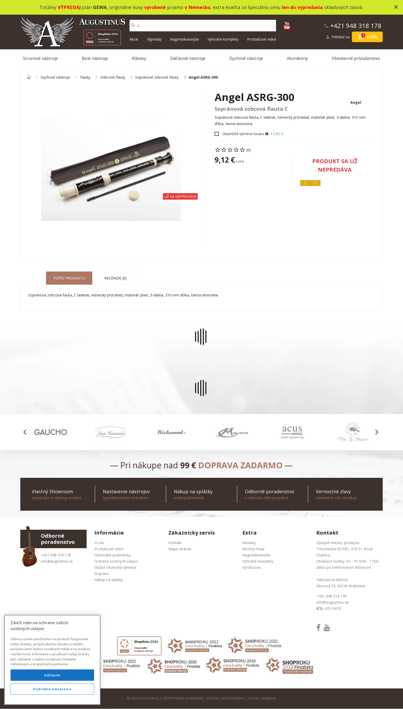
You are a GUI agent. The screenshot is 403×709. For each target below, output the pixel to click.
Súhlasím (52, 675)
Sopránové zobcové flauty (157, 77)
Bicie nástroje (95, 58)
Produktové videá (261, 39)
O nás (99, 542)
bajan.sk (269, 698)
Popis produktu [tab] (69, 278)
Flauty (85, 77)
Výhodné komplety (223, 39)
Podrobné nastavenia (52, 689)
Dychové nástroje (246, 58)
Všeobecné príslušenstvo (356, 58)
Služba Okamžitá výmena (115, 567)
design (212, 698)
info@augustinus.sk (57, 561)
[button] (26, 432)
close (396, 7)
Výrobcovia (251, 567)
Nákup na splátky (108, 579)
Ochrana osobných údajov (116, 561)
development (233, 698)
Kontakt (174, 542)
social (253, 698)
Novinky (249, 542)
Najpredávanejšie (184, 39)
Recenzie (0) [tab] (115, 278)
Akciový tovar (253, 549)
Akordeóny (297, 58)
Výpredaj (154, 39)
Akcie (134, 39)
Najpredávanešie (256, 555)
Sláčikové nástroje (187, 58)
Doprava (101, 573)
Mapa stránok (179, 549)
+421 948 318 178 (56, 555)
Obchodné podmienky (112, 555)
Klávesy (139, 58)
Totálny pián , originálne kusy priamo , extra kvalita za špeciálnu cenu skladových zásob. (201, 7)
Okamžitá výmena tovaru (243, 134)
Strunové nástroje (40, 58)
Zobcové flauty (112, 77)
